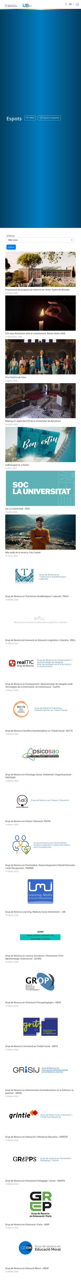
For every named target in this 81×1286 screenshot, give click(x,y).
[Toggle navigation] (77, 4)
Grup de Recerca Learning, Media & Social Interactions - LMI (35, 932)
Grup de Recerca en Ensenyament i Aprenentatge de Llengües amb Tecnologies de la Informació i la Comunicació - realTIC (39, 699)
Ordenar (10, 235)
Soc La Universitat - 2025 (17, 517)
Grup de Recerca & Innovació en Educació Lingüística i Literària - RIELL (40, 652)
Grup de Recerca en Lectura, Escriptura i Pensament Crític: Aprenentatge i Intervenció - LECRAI (34, 979)
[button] (49, 118)
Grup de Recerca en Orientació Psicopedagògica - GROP (33, 1026)
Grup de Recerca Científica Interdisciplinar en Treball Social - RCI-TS (39, 746)
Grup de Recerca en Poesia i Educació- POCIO (28, 839)
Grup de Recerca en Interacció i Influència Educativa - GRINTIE (36, 1164)
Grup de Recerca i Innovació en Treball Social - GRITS (31, 1071)
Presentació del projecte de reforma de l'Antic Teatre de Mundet (37, 291)
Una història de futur (15, 381)
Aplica (11, 247)
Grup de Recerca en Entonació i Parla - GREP (27, 1255)
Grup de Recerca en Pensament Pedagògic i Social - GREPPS (35, 1210)
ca (70, 4)
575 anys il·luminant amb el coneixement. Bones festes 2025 (35, 336)
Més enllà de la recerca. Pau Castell (22, 562)
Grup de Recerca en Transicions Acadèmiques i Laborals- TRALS (37, 607)
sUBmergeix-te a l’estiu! (17, 471)
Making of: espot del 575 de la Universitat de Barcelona (33, 426)
